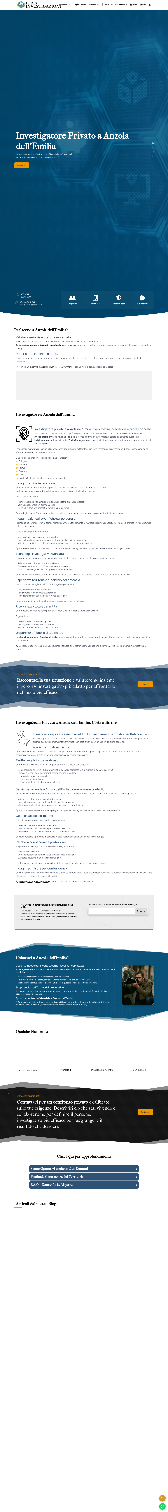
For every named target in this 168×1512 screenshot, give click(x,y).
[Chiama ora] (162, 1498)
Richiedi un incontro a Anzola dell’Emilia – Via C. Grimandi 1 (46, 367)
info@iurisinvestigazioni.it (31, 305)
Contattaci (21, 165)
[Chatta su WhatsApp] (162, 1506)
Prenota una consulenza (29, 991)
